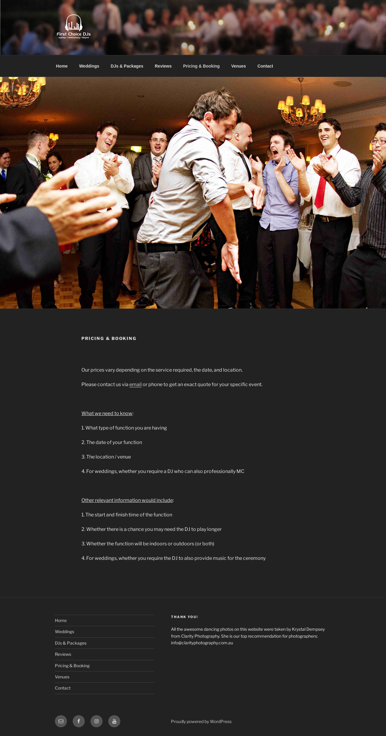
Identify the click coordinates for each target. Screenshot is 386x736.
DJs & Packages (127, 66)
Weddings (89, 66)
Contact (265, 66)
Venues (238, 66)
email (135, 384)
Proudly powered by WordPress (201, 721)
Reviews (163, 66)
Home (62, 66)
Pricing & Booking (201, 66)
